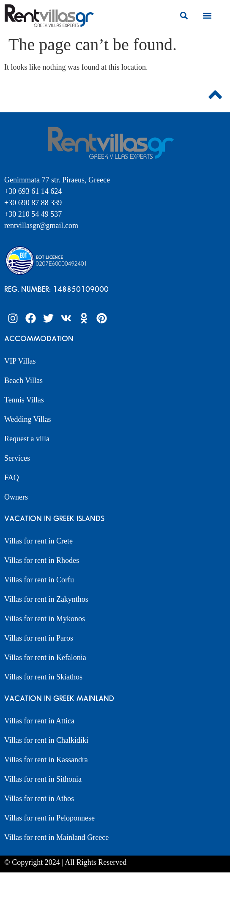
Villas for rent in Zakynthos (46, 599)
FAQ (11, 477)
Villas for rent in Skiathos (43, 677)
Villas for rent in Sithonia (43, 779)
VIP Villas (20, 361)
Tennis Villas (24, 400)
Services (17, 458)
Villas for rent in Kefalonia (45, 657)
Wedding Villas (27, 419)
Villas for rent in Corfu (39, 580)
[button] (184, 15)
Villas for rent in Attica (39, 721)
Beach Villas (23, 380)
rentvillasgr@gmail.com (42, 225)
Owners (16, 497)
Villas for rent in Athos (39, 798)
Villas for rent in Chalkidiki (46, 740)
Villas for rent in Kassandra (46, 759)
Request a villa (26, 439)
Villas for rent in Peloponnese (49, 818)
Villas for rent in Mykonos (44, 618)
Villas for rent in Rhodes (41, 560)
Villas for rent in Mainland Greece (56, 837)
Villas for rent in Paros (38, 638)
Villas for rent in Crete (38, 541)
